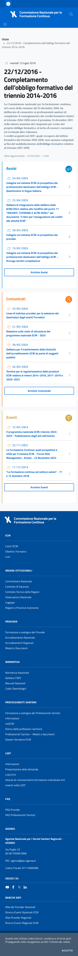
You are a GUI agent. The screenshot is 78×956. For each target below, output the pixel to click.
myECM (9, 724)
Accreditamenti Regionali (19, 643)
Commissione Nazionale (18, 581)
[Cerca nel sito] (71, 14)
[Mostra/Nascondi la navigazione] (5, 24)
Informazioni (12, 718)
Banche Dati (13, 898)
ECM (8, 535)
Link (7, 557)
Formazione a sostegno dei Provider (25, 632)
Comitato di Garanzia (17, 587)
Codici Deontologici (15, 689)
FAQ (7, 799)
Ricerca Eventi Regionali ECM (21, 923)
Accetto (67, 950)
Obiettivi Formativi (15, 551)
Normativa (12, 662)
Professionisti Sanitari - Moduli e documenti (30, 734)
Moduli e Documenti (16, 648)
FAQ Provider (12, 810)
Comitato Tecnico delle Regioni (22, 592)
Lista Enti (10, 775)
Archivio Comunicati (39, 391)
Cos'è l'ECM (11, 546)
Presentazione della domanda (21, 769)
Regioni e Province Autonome (22, 608)
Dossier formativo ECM (18, 739)
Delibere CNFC (13, 678)
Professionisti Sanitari (21, 702)
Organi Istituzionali (18, 571)
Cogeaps (10, 602)
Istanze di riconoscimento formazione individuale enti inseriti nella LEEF (35, 782)
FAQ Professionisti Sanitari (20, 815)
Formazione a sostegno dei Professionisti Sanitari (32, 713)
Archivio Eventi (39, 487)
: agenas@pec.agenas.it (20, 861)
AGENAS (10, 829)
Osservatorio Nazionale (18, 597)
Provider (11, 621)
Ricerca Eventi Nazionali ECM (21, 912)
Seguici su (12, 878)
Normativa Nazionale (17, 673)
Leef (8, 753)
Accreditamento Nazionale (20, 638)
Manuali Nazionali (15, 683)
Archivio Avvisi (39, 272)
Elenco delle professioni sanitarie (23, 729)
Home (5, 39)
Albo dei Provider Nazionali (20, 907)
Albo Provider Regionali (18, 918)
